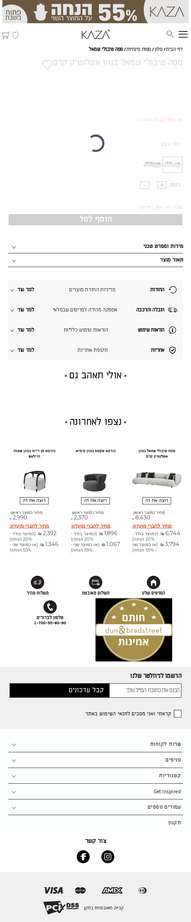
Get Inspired (167, 791)
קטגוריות (170, 776)
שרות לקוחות (165, 744)
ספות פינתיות (138, 49)
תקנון (174, 823)
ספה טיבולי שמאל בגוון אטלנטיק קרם (156, 454)
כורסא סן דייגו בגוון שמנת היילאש (34, 454)
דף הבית (174, 49)
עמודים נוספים (164, 807)
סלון (158, 49)
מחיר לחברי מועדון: (152, 526)
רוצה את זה (156, 500)
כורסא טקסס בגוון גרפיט (96, 451)
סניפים (173, 760)
